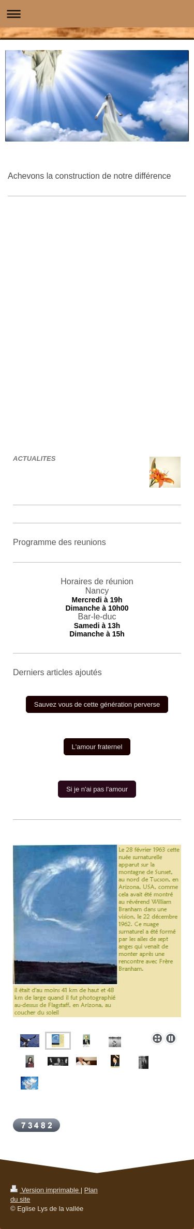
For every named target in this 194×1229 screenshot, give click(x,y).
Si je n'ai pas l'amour (97, 789)
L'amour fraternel (97, 747)
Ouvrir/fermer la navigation (97, 14)
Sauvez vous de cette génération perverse (97, 704)
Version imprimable (45, 1190)
